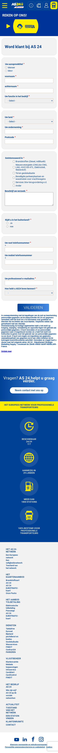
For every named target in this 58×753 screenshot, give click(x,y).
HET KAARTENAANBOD (13, 575)
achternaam (11, 86)
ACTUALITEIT (12, 704)
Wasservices (11, 644)
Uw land (9, 117)
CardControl (11, 675)
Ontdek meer (6, 351)
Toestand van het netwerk (12, 566)
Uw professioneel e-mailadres (19, 278)
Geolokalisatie (12, 642)
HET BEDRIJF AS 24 (12, 685)
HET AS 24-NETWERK (11, 550)
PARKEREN (11, 652)
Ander (18, 185)
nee (11, 226)
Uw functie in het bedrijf (16, 96)
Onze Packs (11, 593)
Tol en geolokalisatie (25, 173)
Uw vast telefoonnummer (17, 243)
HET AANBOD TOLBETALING (13, 600)
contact (11, 725)
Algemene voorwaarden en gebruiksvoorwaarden (28, 745)
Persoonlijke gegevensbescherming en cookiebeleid (25, 747)
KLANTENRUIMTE (15, 721)
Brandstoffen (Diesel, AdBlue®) (30, 161)
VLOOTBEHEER (13, 658)
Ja (11, 223)
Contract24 (11, 649)
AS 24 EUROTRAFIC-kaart (12, 588)
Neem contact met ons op (29, 390)
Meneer (11, 67)
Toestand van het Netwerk (11, 710)
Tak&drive (10, 629)
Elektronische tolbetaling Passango (12, 608)
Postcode (9, 137)
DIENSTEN (11, 625)
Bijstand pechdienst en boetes (12, 636)
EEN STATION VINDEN (12, 717)
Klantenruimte (12, 662)
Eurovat (9, 631)
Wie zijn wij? (11, 690)
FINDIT (9, 647)
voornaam (10, 76)
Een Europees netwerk (12, 556)
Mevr (10, 71)
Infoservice (11, 670)
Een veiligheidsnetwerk (14, 561)
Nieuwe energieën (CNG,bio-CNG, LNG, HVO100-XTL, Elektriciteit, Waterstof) (31, 167)
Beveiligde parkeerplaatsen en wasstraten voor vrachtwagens (31, 177)
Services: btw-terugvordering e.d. (31, 182)
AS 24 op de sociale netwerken (11, 695)
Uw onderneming (13, 127)
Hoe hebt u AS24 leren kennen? (20, 288)
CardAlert (10, 672)
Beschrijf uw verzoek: (15, 191)
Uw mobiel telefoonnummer (18, 255)
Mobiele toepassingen (12, 665)
